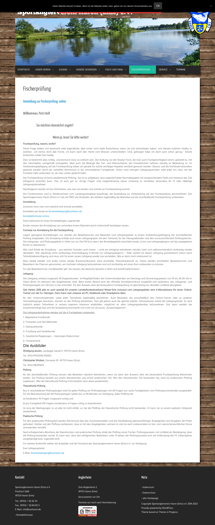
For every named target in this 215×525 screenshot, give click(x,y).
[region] (107, 42)
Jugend (65, 69)
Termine (180, 69)
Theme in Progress (168, 512)
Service (165, 69)
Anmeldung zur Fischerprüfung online (44, 101)
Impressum (148, 487)
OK (158, 5)
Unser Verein (44, 69)
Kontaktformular (24, 515)
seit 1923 (126, 16)
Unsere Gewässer (88, 69)
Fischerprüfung (142, 69)
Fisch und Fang (115, 69)
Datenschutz (149, 492)
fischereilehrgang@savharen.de (65, 211)
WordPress (167, 508)
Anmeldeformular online (36, 216)
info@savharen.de (32, 509)
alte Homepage (150, 498)
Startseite (24, 69)
